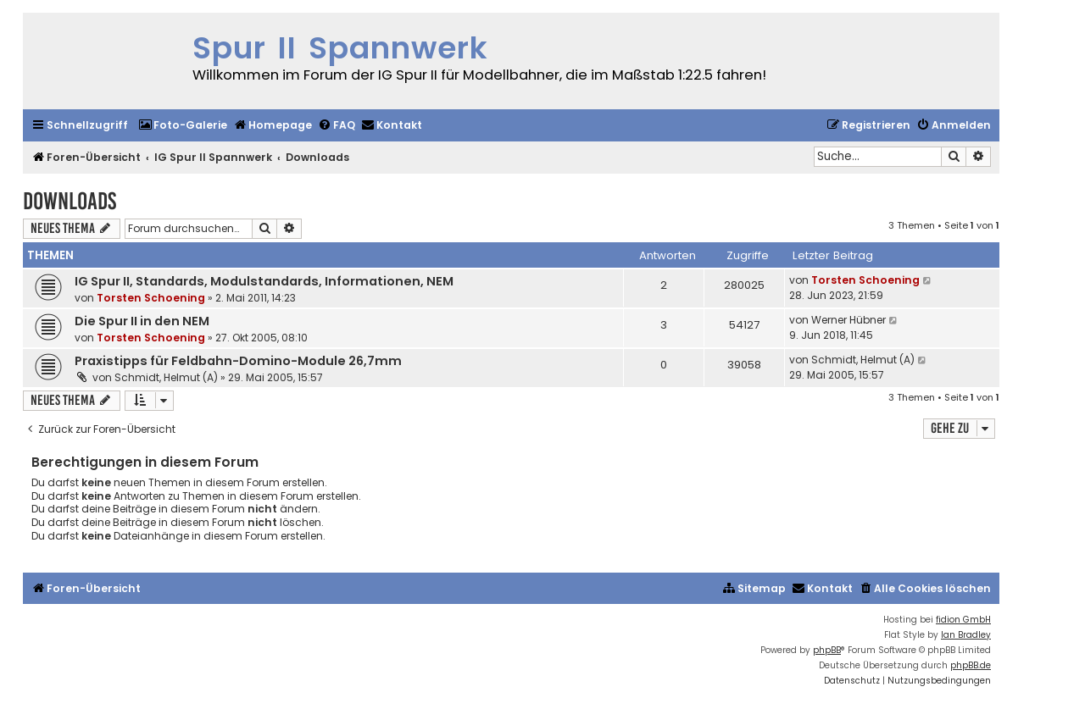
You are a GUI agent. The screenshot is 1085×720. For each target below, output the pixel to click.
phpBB (827, 650)
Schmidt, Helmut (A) (166, 377)
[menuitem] (182, 125)
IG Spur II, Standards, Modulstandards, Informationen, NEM (264, 281)
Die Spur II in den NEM (142, 321)
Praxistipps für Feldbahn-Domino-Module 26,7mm (238, 360)
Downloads (69, 201)
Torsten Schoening (151, 298)
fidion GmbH (963, 619)
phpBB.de (970, 665)
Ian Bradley (966, 635)
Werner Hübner (848, 320)
